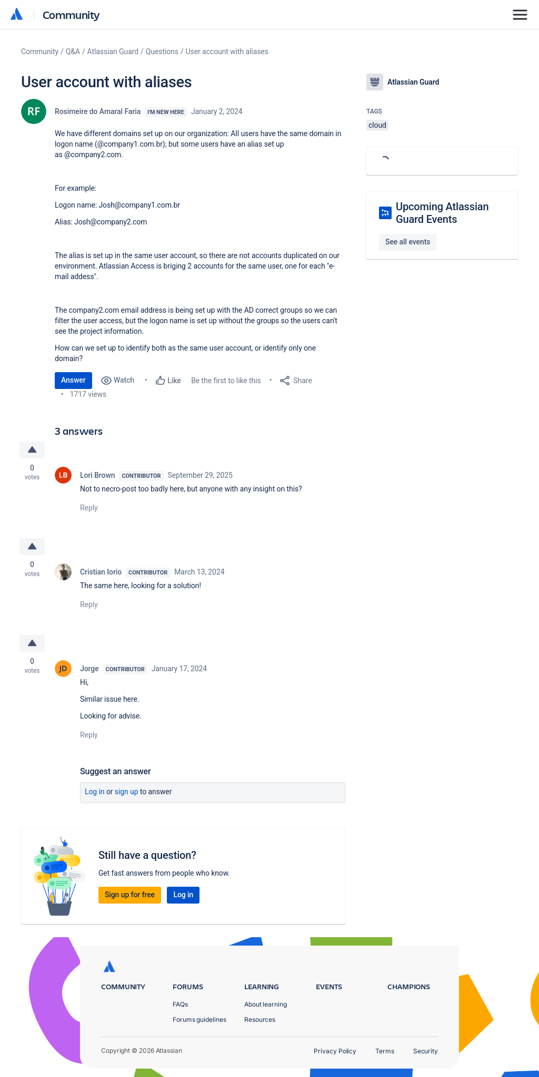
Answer (73, 380)
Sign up (126, 791)
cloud (377, 125)
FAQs (180, 1004)
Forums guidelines (199, 1019)
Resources (259, 1019)
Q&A (73, 51)
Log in (95, 791)
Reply (89, 508)
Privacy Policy (335, 1051)
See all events (407, 242)
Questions (162, 51)
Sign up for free (130, 894)
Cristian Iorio (101, 572)
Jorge (89, 668)
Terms (384, 1051)
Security (425, 1051)
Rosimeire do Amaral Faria (98, 111)
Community (71, 14)
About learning (265, 1004)
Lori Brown (97, 475)
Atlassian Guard (112, 51)
